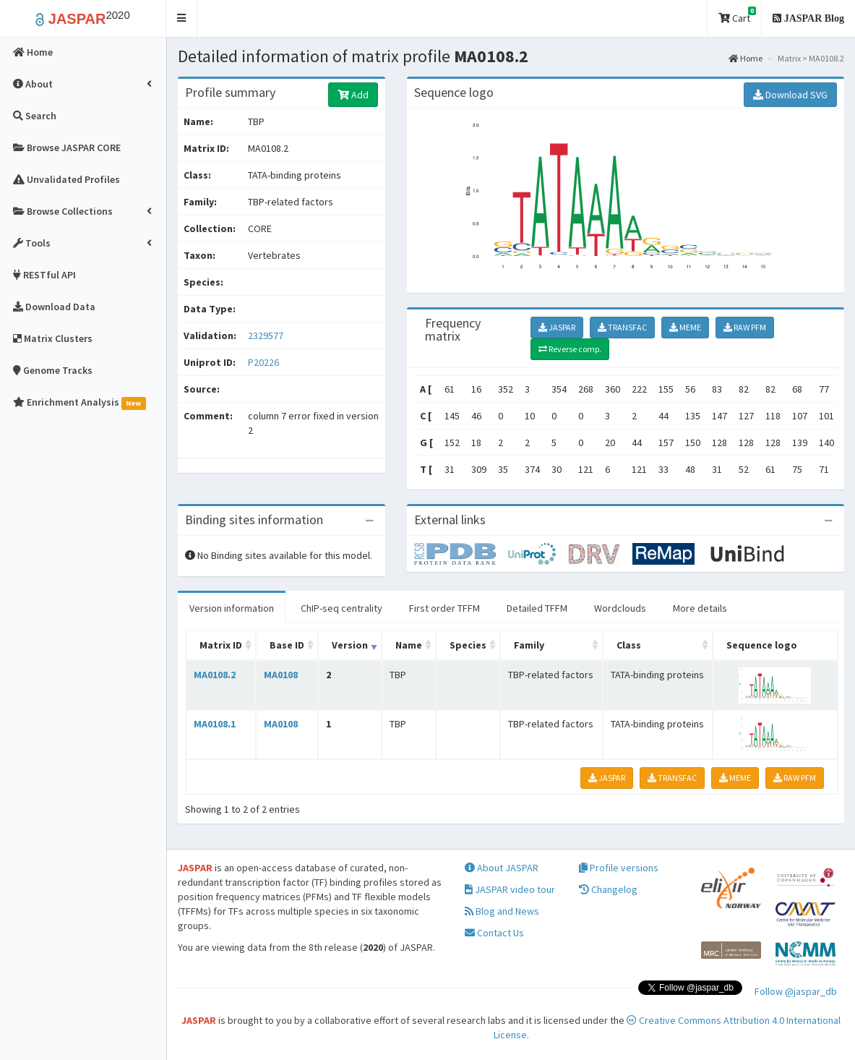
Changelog (608, 889)
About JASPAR (501, 867)
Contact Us (494, 932)
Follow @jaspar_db (796, 991)
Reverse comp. (569, 348)
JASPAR (556, 327)
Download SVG (790, 94)
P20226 (264, 362)
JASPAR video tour (510, 889)
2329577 (265, 335)
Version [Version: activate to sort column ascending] (350, 644)
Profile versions (618, 867)
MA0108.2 (215, 674)
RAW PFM (744, 327)
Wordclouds (620, 608)
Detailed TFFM (537, 608)
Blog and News (502, 911)
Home (745, 58)
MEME (685, 327)
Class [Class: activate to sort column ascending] (628, 644)
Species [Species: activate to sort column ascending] (468, 644)
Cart (737, 16)
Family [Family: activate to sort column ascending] (529, 644)
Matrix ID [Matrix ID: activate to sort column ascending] (220, 644)
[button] (181, 18)
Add (353, 94)
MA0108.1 (215, 723)
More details (700, 608)
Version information (231, 608)
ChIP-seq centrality (341, 608)
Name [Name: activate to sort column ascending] (408, 644)
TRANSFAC (622, 327)
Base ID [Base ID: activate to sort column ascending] (287, 644)
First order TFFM (444, 608)
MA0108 (281, 674)
